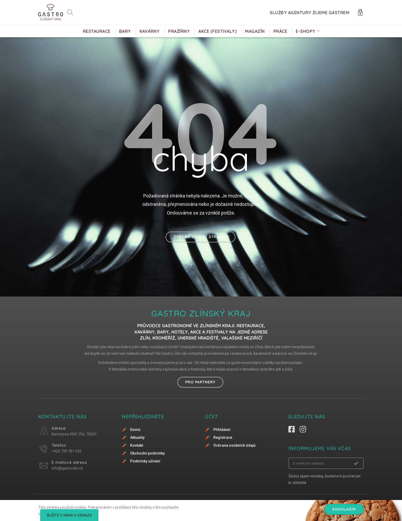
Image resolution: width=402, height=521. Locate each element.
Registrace (222, 437)
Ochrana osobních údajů (234, 445)
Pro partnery (200, 382)
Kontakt (136, 445)
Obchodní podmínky (147, 453)
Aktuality (137, 437)
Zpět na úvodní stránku (200, 237)
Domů (135, 430)
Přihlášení (221, 430)
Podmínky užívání (145, 461)
